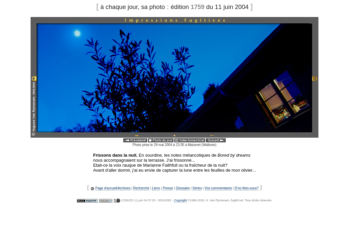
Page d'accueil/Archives (113, 188)
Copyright (180, 200)
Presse (168, 188)
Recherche (141, 188)
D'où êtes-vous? (247, 188)
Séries (197, 188)
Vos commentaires (218, 188)
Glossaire (183, 188)
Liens (156, 188)
